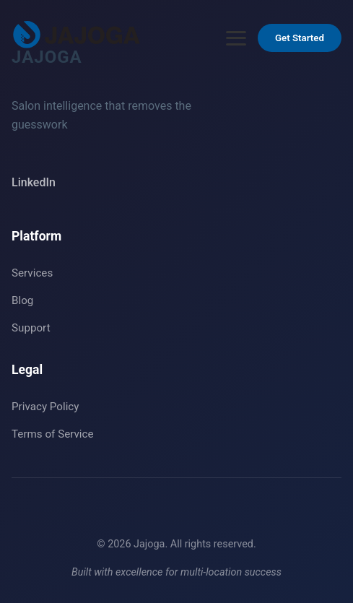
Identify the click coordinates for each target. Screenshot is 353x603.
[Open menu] (236, 38)
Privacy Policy (45, 406)
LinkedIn (34, 182)
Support (31, 327)
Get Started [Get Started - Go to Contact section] (299, 37)
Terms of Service (53, 434)
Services (32, 272)
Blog (22, 300)
